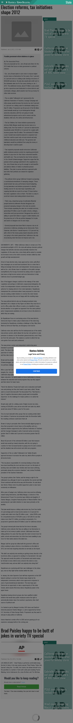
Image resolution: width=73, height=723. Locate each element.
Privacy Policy (34, 360)
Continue (36, 371)
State (69, 2)
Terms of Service (38, 358)
